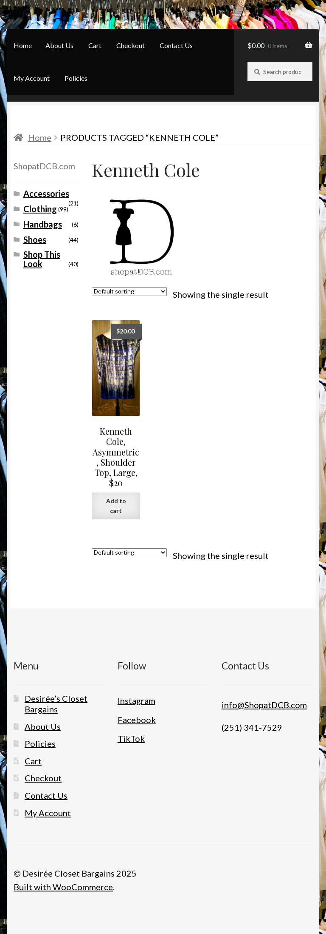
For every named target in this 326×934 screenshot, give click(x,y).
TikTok (131, 738)
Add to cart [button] (116, 505)
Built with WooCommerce (63, 887)
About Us (59, 45)
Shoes (34, 239)
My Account (32, 78)
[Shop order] (129, 291)
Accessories (46, 193)
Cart (94, 45)
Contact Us (176, 45)
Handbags (42, 224)
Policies (76, 78)
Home (23, 45)
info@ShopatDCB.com (264, 705)
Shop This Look (41, 259)
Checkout (130, 45)
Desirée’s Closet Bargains (56, 703)
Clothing (40, 209)
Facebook (137, 720)
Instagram (136, 700)
